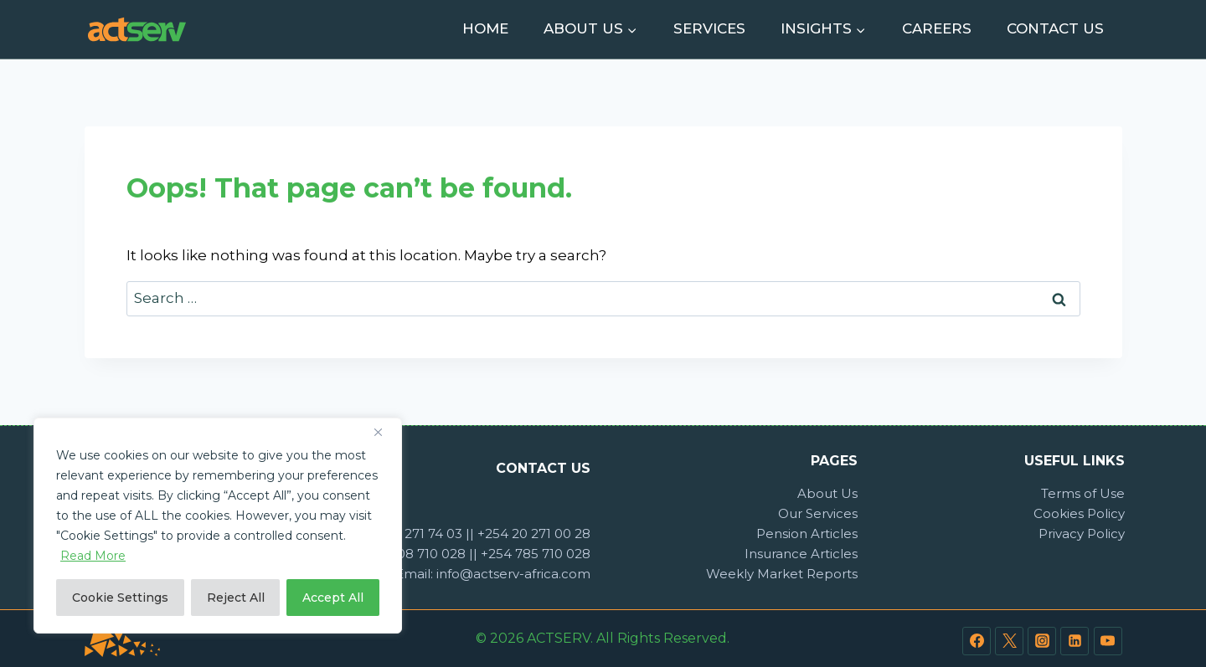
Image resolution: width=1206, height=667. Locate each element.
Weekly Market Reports (782, 574)
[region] (218, 526)
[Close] (384, 432)
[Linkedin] (1074, 641)
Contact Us (1055, 28)
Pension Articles (807, 533)
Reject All (236, 597)
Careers (937, 28)
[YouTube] (1108, 641)
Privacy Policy (1081, 533)
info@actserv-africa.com (513, 574)
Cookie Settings (120, 597)
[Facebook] (976, 641)
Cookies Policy (1079, 513)
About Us (827, 493)
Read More (93, 555)
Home (485, 28)
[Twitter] (1009, 641)
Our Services (818, 513)
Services (709, 28)
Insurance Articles (801, 554)
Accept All (332, 597)
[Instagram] (1042, 641)
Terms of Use (1083, 493)
